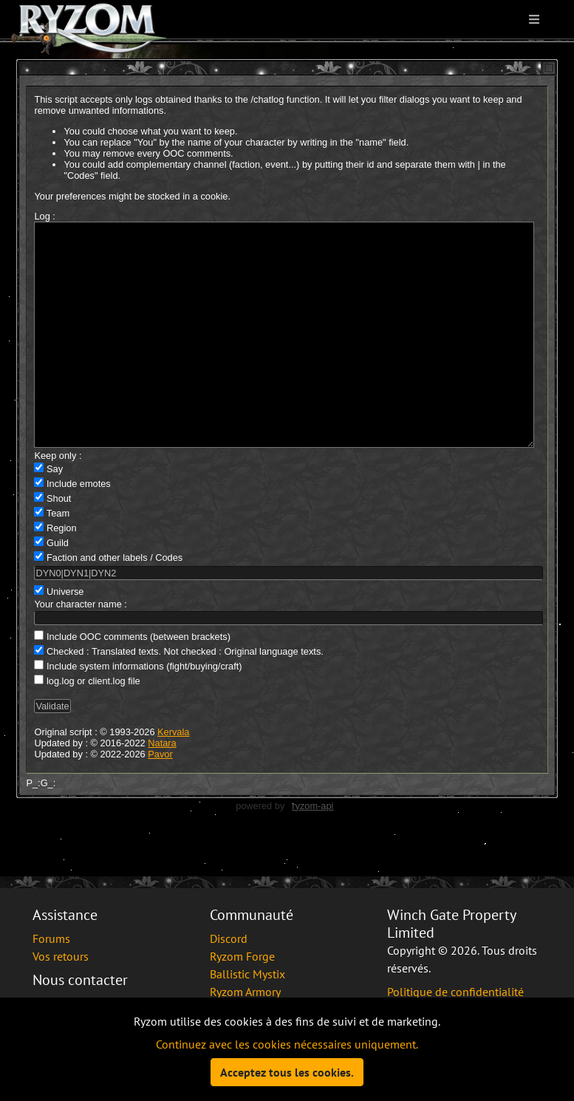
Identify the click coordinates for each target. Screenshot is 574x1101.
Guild (58, 587)
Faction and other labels (97, 601)
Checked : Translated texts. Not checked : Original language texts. (185, 695)
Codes (168, 601)
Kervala (173, 776)
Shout (59, 542)
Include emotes (79, 528)
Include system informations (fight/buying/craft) (144, 710)
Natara (162, 787)
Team (58, 557)
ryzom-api (312, 850)
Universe (65, 635)
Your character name (77, 648)
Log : (44, 216)
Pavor (160, 798)
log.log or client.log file (93, 725)
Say (55, 513)
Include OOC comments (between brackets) (138, 680)
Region (62, 572)
